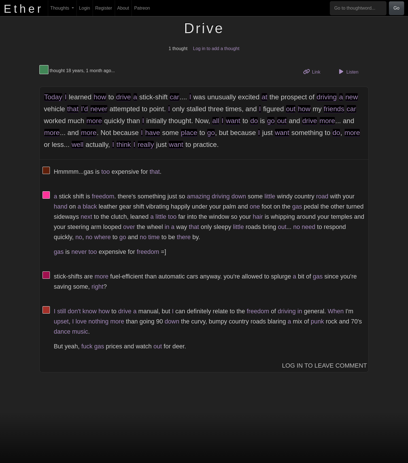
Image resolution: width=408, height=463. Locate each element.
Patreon (142, 8)
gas (297, 206)
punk (317, 321)
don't (74, 311)
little (269, 196)
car (174, 97)
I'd (84, 109)
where (102, 237)
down (238, 196)
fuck (87, 346)
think (123, 144)
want (233, 121)
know (89, 311)
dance (62, 331)
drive (123, 97)
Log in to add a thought (216, 48)
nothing (98, 321)
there (184, 237)
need (308, 226)
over (129, 226)
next (86, 216)
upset (61, 321)
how (100, 97)
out (290, 109)
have (152, 132)
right (97, 286)
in (167, 226)
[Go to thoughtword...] (358, 8)
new (351, 97)
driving (327, 97)
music (80, 331)
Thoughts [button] (60, 8)
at (264, 97)
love (81, 321)
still (61, 311)
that (72, 109)
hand (60, 206)
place (189, 132)
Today (53, 97)
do (254, 121)
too (105, 171)
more (94, 121)
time (154, 237)
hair (258, 216)
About (123, 8)
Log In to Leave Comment (324, 365)
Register (103, 8)
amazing (198, 196)
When (336, 311)
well (77, 144)
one (255, 206)
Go (397, 8)
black (90, 206)
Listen (347, 71)
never (98, 109)
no (296, 226)
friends (334, 109)
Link (314, 71)
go (271, 121)
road (322, 196)
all (215, 121)
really (146, 144)
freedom (103, 196)
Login (84, 8)
